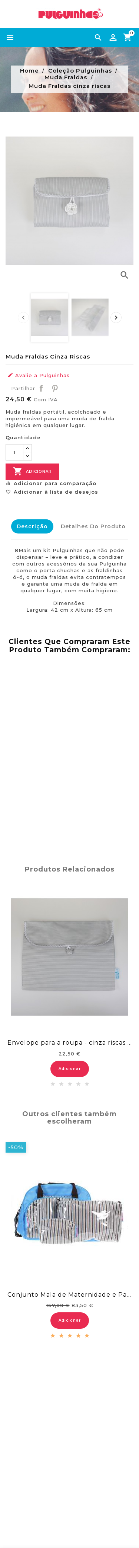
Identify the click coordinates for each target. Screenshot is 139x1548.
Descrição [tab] (32, 526)
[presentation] (23, 317)
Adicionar (32, 471)
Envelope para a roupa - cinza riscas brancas (69, 1042)
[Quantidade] (14, 452)
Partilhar (41, 388)
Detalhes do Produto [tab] (93, 526)
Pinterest (55, 388)
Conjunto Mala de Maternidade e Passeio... (69, 1294)
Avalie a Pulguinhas (38, 375)
